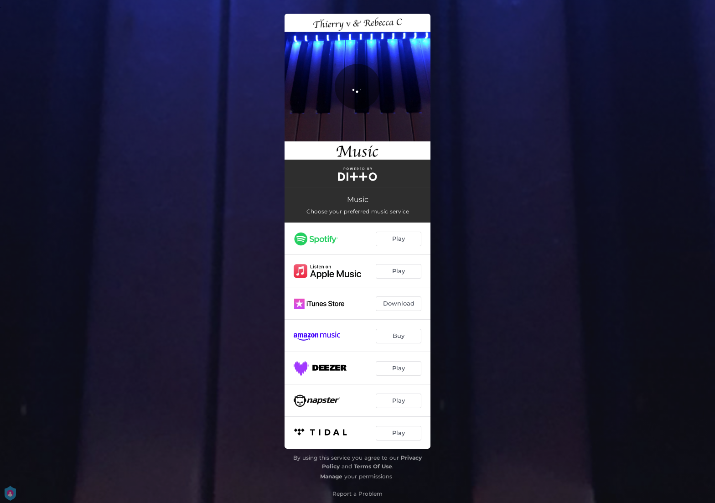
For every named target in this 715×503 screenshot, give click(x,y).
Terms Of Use (373, 466)
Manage (331, 476)
